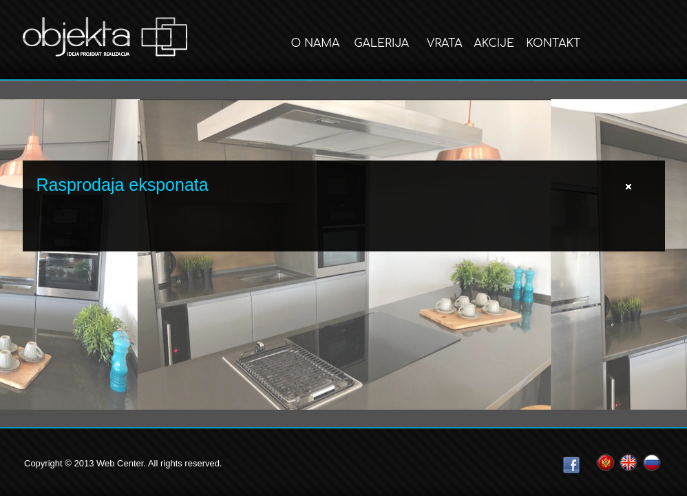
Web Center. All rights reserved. (159, 463)
